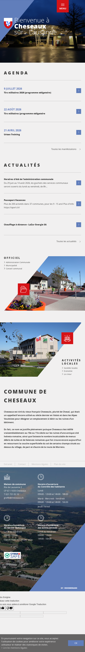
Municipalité (11, 265)
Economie (68, 371)
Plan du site (59, 464)
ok (75, 643)
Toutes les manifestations (66, 149)
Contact (22, 464)
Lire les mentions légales (15, 647)
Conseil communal (14, 268)
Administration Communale (18, 262)
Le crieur (68, 374)
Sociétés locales (71, 368)
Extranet (8, 464)
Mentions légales (40, 464)
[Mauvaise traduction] (9, 608)
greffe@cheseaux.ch (14, 497)
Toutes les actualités (68, 241)
